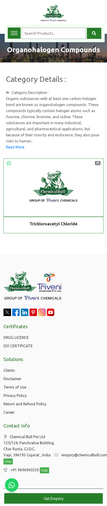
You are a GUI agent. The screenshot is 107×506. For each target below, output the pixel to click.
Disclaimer (12, 379)
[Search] (94, 33)
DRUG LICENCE (16, 337)
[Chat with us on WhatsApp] (12, 485)
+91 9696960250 (20, 470)
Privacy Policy (15, 395)
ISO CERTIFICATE (18, 346)
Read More (15, 147)
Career (9, 412)
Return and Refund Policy (25, 404)
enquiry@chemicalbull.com (80, 455)
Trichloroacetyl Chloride (53, 223)
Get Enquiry (53, 498)
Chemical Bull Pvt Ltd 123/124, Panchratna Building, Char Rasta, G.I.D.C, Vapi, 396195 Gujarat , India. (29, 446)
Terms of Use (15, 387)
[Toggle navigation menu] (14, 33)
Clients (9, 370)
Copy (8, 461)
